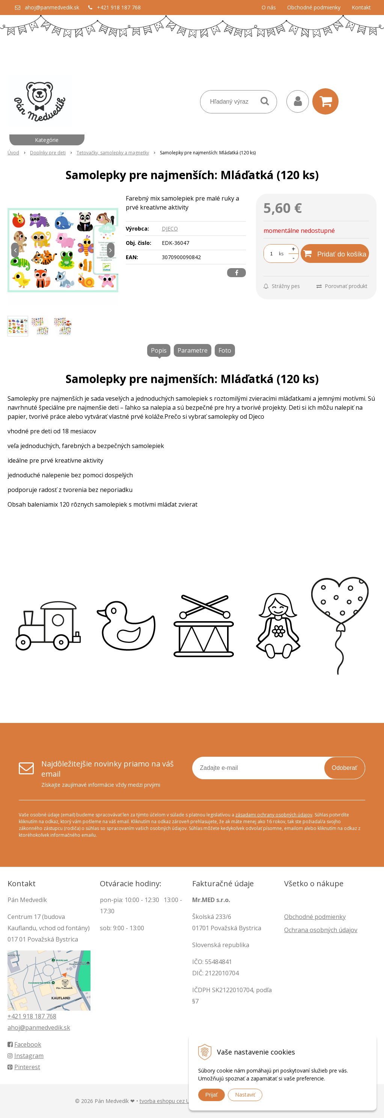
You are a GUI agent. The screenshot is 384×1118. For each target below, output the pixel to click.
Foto (224, 350)
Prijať (211, 1095)
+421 (15, 1016)
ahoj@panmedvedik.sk (52, 7)
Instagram (26, 1056)
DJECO (170, 228)
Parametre (193, 350)
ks (281, 253)
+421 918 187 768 (119, 7)
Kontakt (361, 7)
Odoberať (344, 768)
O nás (269, 7)
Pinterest (24, 1067)
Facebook (24, 1044)
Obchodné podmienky (313, 7)
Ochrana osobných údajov (320, 930)
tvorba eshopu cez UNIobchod (177, 1100)
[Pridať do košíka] (335, 253)
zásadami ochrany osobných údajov (273, 815)
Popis (159, 350)
